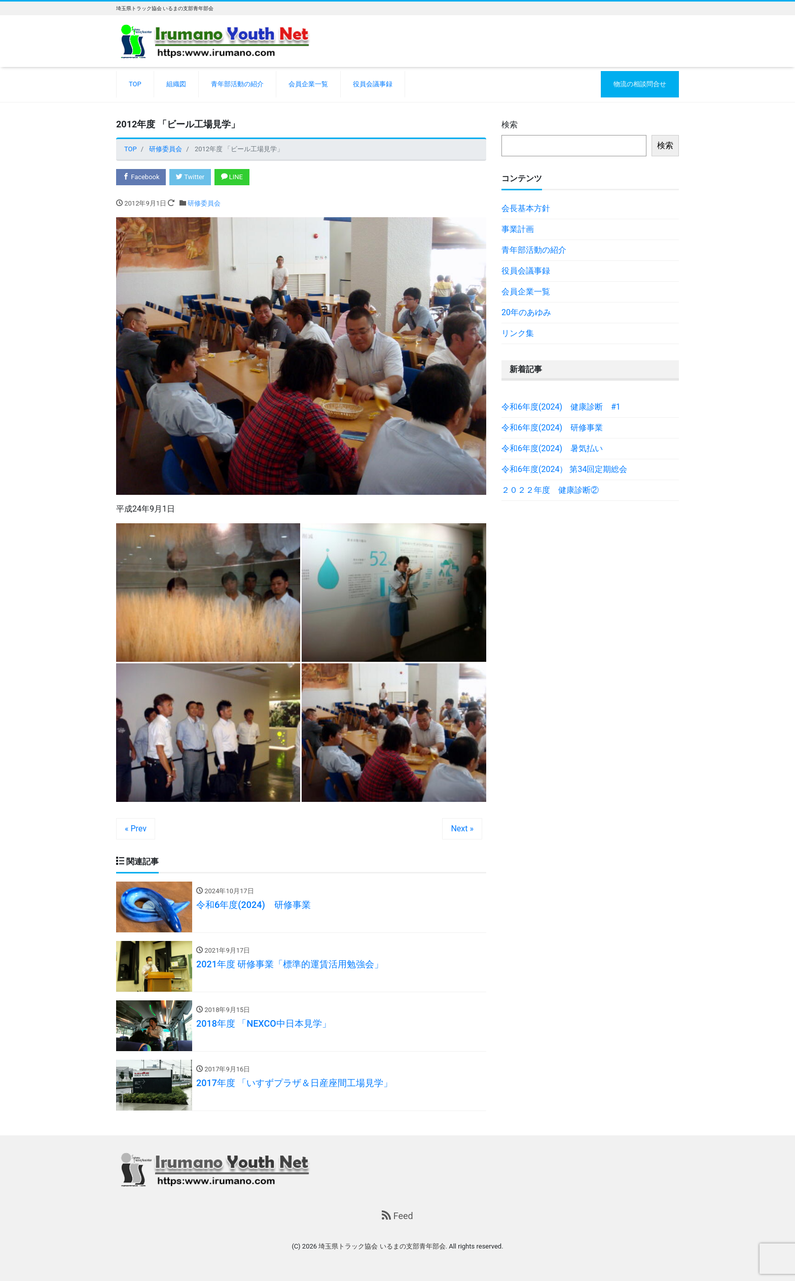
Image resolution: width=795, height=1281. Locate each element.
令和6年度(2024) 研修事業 (552, 427)
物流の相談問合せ (639, 84)
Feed (397, 1215)
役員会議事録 (372, 84)
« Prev (136, 828)
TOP (135, 84)
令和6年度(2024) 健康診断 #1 (561, 407)
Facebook (141, 177)
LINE (232, 177)
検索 (509, 124)
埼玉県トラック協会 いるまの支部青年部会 (381, 1247)
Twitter (190, 177)
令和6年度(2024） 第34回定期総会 (564, 469)
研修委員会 (204, 203)
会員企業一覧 (308, 84)
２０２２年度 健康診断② (550, 490)
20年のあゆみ (526, 312)
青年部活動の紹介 (237, 84)
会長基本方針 (525, 208)
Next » (462, 828)
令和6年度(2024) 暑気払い (552, 448)
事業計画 (517, 229)
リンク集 (517, 333)
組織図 (176, 84)
